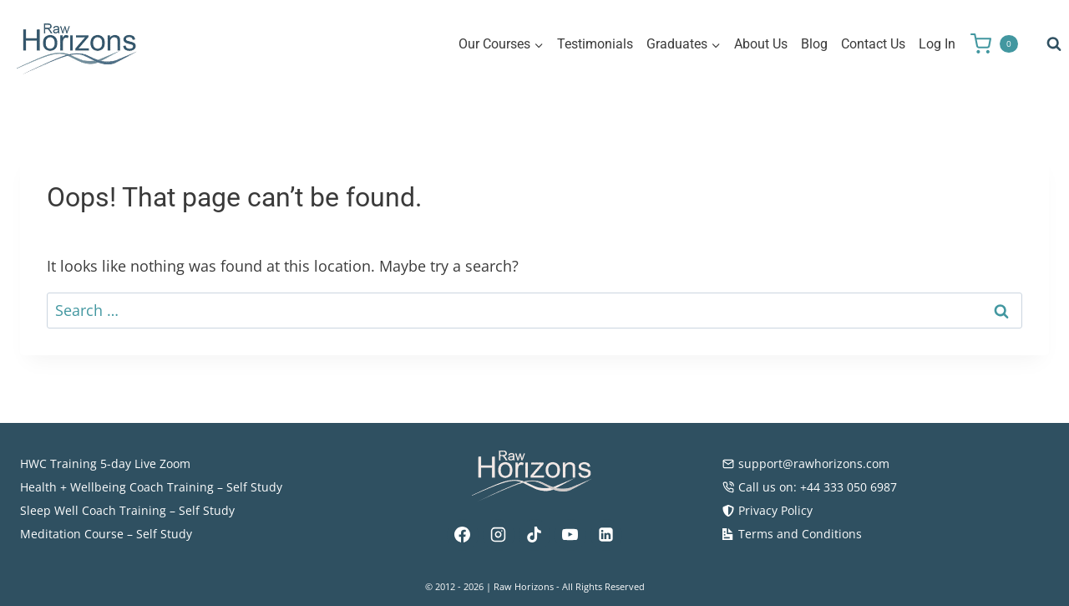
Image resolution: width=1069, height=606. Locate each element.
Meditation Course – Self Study (106, 534)
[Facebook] (463, 535)
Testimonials (595, 44)
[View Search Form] (1054, 44)
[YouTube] (570, 535)
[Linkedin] (606, 535)
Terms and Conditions (791, 534)
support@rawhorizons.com (805, 463)
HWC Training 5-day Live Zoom (105, 463)
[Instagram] (498, 535)
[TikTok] (534, 535)
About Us (761, 44)
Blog (814, 44)
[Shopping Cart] (1000, 43)
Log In (937, 44)
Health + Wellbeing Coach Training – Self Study (151, 487)
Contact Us (873, 44)
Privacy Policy (767, 510)
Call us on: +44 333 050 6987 (809, 487)
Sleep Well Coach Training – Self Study (127, 510)
